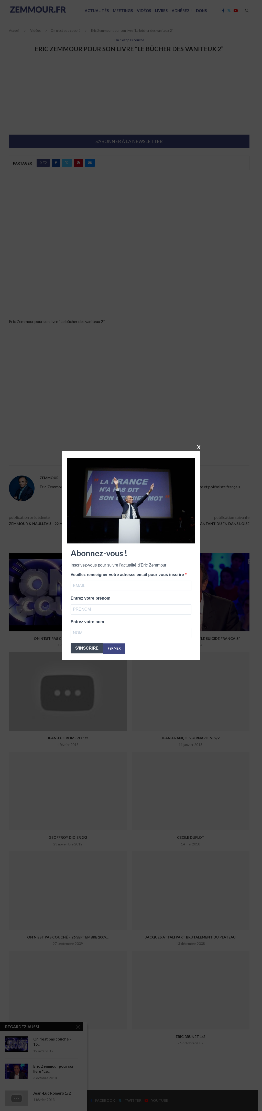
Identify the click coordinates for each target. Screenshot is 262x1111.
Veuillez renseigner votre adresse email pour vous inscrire (128, 574)
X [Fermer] (199, 447)
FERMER (114, 648)
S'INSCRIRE (87, 648)
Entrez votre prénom (91, 598)
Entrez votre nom (87, 622)
